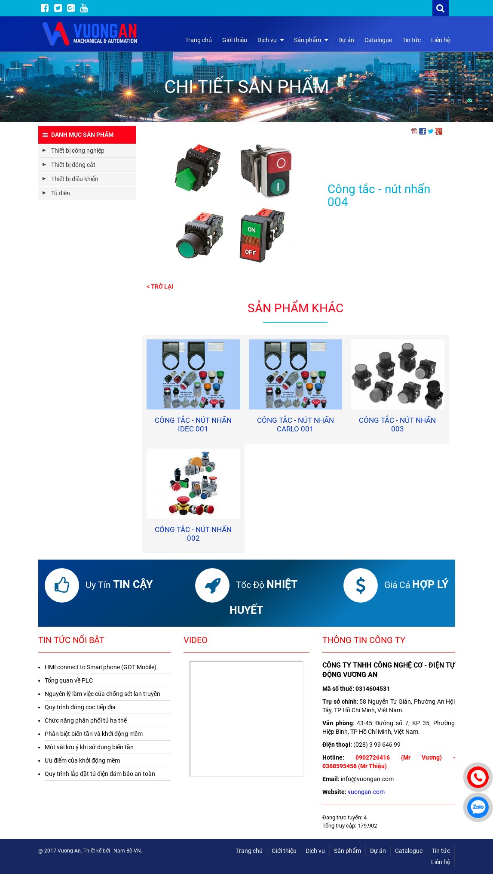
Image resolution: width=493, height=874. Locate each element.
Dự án (346, 40)
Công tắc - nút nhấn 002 (193, 533)
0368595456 (339, 766)
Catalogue (378, 40)
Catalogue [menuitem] (409, 850)
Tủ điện (60, 193)
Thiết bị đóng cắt (73, 164)
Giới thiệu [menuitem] (284, 850)
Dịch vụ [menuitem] (315, 850)
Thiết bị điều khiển (74, 178)
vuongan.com (366, 791)
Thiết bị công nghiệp (77, 150)
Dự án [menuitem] (378, 850)
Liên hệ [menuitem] (440, 862)
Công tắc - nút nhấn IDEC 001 (193, 424)
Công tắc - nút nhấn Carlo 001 (295, 424)
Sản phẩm (311, 40)
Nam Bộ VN (127, 851)
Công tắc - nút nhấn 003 (397, 424)
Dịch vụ (270, 40)
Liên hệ (440, 40)
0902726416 (372, 757)
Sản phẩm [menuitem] (347, 850)
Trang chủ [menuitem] (249, 850)
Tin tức (411, 40)
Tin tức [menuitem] (441, 850)
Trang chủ (198, 40)
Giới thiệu (234, 40)
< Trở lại (160, 286)
